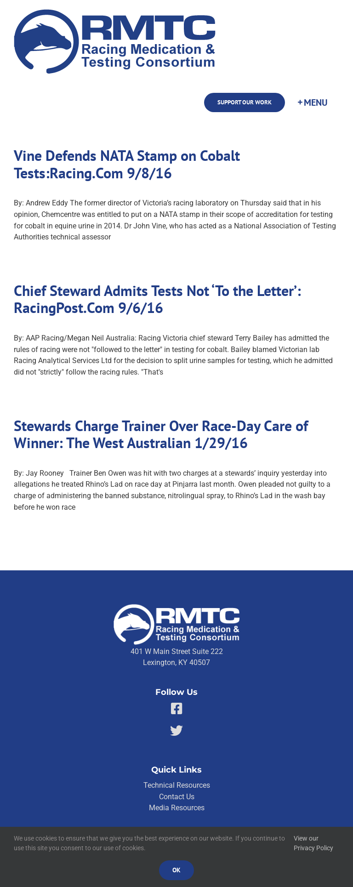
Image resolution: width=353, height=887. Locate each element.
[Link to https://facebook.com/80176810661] (176, 708)
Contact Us (176, 796)
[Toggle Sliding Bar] (312, 102)
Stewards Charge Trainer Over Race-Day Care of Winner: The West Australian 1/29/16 (161, 434)
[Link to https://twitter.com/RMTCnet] (176, 730)
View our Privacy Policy (313, 843)
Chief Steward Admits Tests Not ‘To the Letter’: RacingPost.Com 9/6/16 (157, 299)
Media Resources (177, 807)
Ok (176, 870)
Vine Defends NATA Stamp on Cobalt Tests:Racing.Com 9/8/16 (127, 164)
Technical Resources (176, 785)
